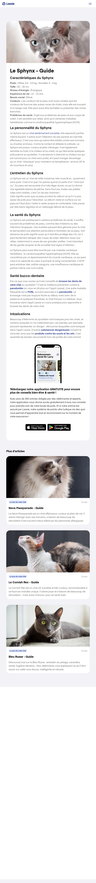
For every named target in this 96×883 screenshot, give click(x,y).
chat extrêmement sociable (44, 133)
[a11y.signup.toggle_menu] (90, 4)
